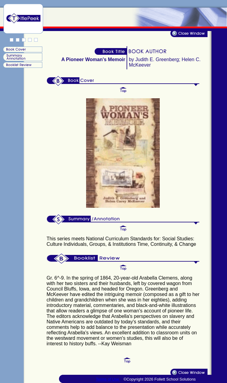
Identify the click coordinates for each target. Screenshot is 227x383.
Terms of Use (108, 379)
